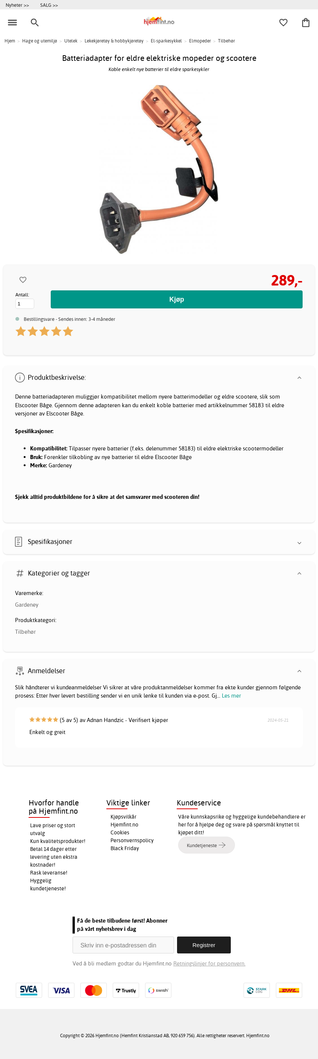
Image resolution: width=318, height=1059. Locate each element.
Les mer (231, 695)
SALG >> (49, 5)
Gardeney (26, 604)
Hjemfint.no (124, 824)
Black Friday (125, 848)
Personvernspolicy (132, 840)
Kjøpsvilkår (123, 816)
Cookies (120, 832)
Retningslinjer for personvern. (209, 963)
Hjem (10, 41)
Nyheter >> (17, 5)
